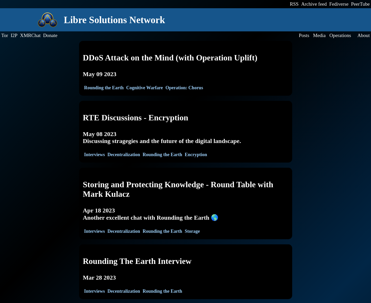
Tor (4, 35)
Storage (192, 231)
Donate (50, 35)
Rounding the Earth (104, 87)
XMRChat (30, 35)
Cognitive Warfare (144, 87)
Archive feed (314, 4)
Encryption (196, 154)
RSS (294, 4)
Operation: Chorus (184, 87)
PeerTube (360, 4)
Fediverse (339, 4)
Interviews (94, 154)
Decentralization (123, 154)
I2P (14, 35)
